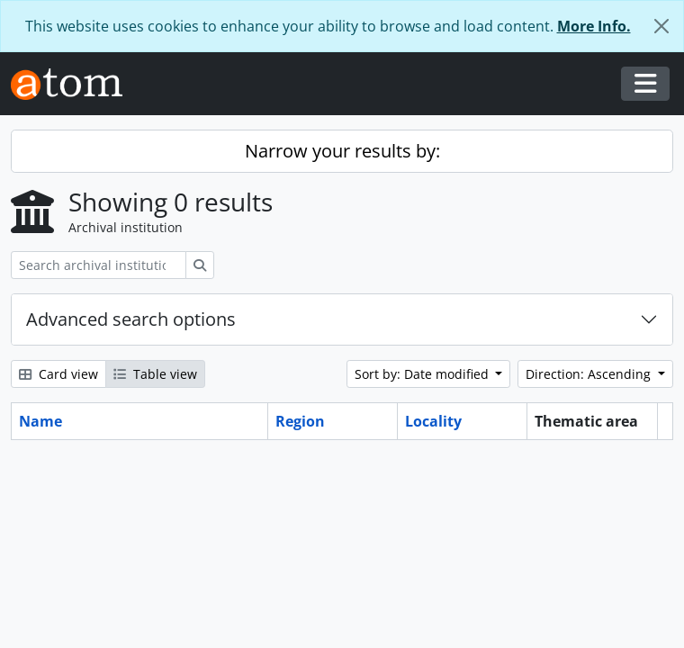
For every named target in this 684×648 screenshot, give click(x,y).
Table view (155, 373)
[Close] (661, 26)
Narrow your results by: (342, 151)
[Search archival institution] (98, 265)
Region (300, 421)
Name (40, 421)
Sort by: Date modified (423, 373)
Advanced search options (131, 319)
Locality (433, 421)
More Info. (594, 26)
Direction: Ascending (590, 373)
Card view (58, 373)
